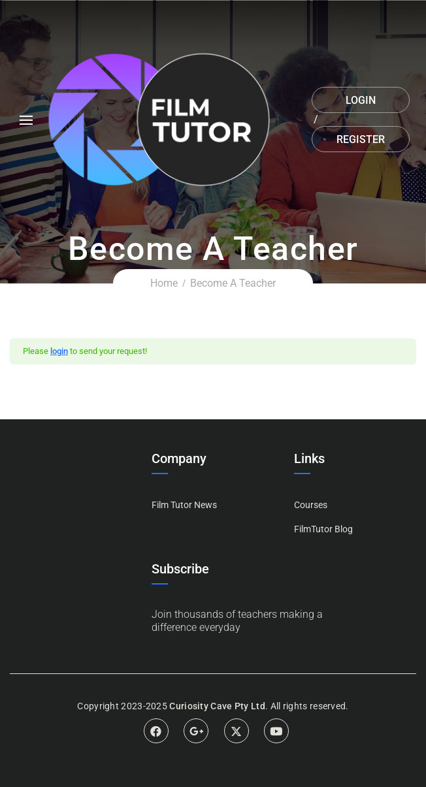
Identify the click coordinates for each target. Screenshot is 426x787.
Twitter (236, 730)
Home (164, 283)
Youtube (276, 730)
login (59, 351)
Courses (310, 505)
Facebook (156, 730)
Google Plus (196, 730)
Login (361, 100)
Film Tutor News (184, 505)
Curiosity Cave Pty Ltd (217, 706)
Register (360, 139)
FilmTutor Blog (323, 529)
